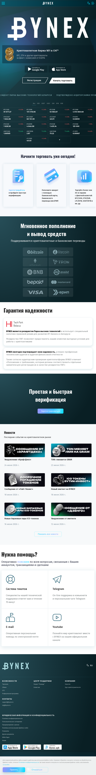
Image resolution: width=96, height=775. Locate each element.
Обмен (4, 687)
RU (91, 665)
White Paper (6, 737)
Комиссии (37, 687)
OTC (3, 690)
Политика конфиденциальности (12, 718)
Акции (4, 740)
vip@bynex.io (6, 705)
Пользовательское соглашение (12, 721)
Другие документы (8, 734)
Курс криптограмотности (73, 687)
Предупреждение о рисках (10, 725)
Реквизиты (5, 731)
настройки (6, 764)
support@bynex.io (7, 702)
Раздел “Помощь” (39, 684)
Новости (67, 684)
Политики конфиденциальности (29, 762)
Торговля (5, 684)
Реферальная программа (10, 693)
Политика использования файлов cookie (15, 728)
